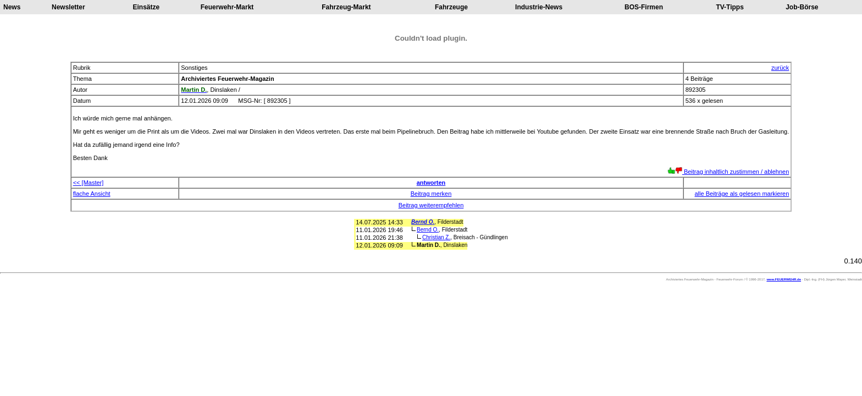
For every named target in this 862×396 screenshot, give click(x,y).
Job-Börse (802, 7)
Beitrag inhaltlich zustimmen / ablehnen (728, 171)
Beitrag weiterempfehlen (431, 205)
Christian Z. (436, 237)
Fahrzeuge (451, 7)
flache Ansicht (91, 193)
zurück (780, 67)
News (11, 7)
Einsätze (146, 7)
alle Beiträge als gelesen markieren (741, 193)
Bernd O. (422, 222)
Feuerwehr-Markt (227, 7)
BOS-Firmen (644, 7)
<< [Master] (88, 182)
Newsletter (68, 7)
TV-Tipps (729, 7)
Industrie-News (538, 7)
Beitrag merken (431, 193)
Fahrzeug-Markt (346, 7)
